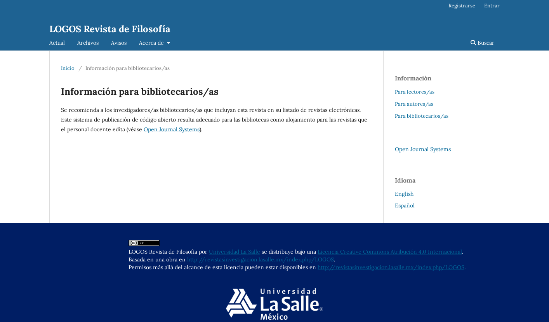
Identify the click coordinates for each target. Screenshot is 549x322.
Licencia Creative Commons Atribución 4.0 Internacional (390, 251)
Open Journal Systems (172, 129)
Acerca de (152, 42)
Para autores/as (414, 104)
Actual (57, 42)
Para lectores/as (414, 92)
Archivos (88, 42)
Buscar (482, 42)
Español (405, 205)
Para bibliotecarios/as (421, 116)
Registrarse (461, 5)
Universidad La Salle (234, 251)
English (404, 193)
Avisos (119, 42)
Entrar (492, 5)
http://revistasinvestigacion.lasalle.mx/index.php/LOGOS (260, 259)
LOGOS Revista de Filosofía (109, 29)
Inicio (68, 68)
